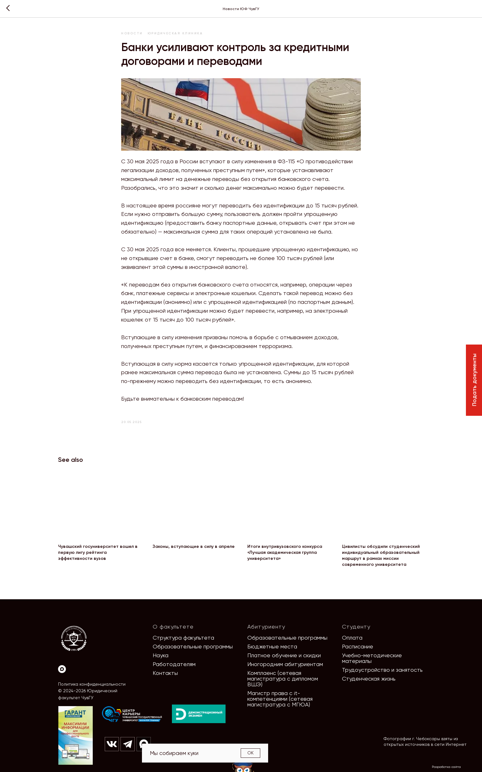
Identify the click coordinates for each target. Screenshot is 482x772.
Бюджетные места (272, 646)
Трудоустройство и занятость (382, 669)
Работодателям (174, 664)
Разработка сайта (446, 767)
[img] (132, 714)
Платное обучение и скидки (284, 655)
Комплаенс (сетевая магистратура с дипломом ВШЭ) (282, 679)
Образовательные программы (193, 646)
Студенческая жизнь (369, 678)
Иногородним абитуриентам (285, 664)
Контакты (165, 673)
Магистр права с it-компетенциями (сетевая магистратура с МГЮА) (280, 699)
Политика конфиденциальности (92, 684)
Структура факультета (183, 637)
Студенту (356, 626)
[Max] (62, 669)
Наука (160, 655)
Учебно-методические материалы (372, 658)
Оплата (352, 637)
